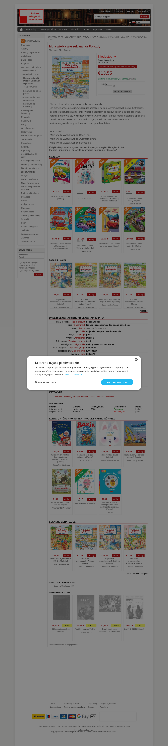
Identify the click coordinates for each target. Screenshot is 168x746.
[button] (46, 382)
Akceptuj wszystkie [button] (117, 382)
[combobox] (136, 359)
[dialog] (84, 373)
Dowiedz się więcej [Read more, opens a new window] (73, 374)
